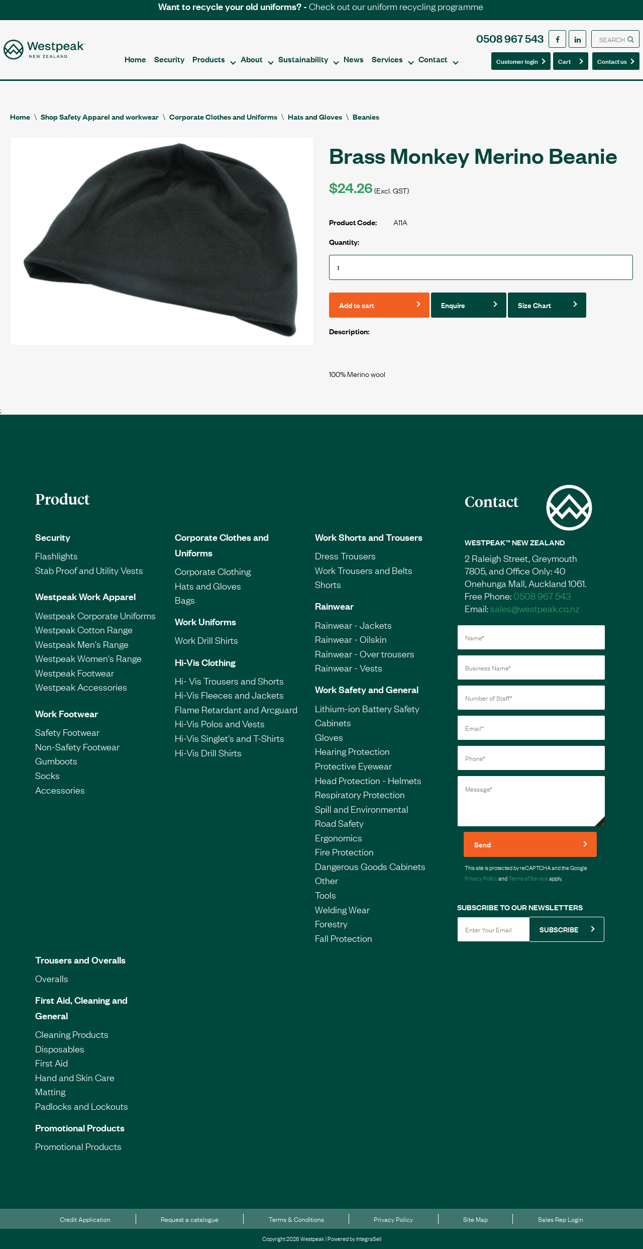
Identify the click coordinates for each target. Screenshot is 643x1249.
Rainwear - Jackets (353, 625)
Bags (185, 600)
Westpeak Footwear (74, 672)
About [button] (252, 58)
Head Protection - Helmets (368, 780)
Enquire (453, 305)
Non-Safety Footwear (77, 746)
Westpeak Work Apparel (85, 596)
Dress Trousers (345, 555)
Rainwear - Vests (348, 667)
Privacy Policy (481, 878)
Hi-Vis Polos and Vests (220, 723)
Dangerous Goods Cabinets (370, 866)
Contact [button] (433, 58)
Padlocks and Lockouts (81, 1106)
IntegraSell (368, 1238)
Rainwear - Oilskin (351, 639)
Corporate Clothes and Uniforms (223, 116)
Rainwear (334, 605)
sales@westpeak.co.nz (534, 608)
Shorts (328, 584)
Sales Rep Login (560, 1219)
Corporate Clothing (213, 571)
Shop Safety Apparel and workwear (100, 116)
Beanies (366, 116)
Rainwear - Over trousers (364, 653)
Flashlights (56, 555)
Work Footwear (66, 713)
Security (169, 58)
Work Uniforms (205, 621)
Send (482, 844)
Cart (567, 60)
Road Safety (339, 823)
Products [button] (208, 58)
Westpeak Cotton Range (84, 629)
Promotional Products (80, 1127)
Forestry (331, 923)
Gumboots (56, 760)
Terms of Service (528, 878)
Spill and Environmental (361, 809)
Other (326, 880)
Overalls (51, 978)
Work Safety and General (366, 689)
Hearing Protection (352, 751)
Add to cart (356, 305)
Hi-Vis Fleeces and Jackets (229, 695)
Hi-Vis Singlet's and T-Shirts (229, 738)
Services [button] (387, 58)
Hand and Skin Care (75, 1077)
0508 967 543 (510, 38)
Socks (47, 775)
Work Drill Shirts (206, 640)
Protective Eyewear (353, 765)
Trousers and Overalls (80, 959)
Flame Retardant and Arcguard (236, 709)
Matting (50, 1091)
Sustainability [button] (303, 58)
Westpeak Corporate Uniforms (95, 615)
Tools (325, 895)
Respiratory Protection (360, 794)
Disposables (59, 1048)
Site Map (475, 1219)
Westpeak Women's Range (88, 658)
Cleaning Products (72, 1034)
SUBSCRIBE (559, 929)
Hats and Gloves (315, 116)
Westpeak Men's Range (82, 644)
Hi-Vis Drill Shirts (208, 752)
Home (135, 58)
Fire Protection (344, 851)
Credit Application (85, 1219)
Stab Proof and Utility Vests (89, 570)
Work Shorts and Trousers (368, 536)
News (354, 58)
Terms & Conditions (296, 1219)
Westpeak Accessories (81, 687)
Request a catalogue (190, 1219)
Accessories (60, 790)
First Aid (51, 1062)
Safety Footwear (67, 732)
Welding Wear (342, 909)
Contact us (612, 60)
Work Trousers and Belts (363, 570)
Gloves (329, 737)
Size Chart (534, 305)
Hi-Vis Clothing (205, 661)
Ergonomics (338, 837)
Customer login (517, 61)
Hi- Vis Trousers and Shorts (229, 681)
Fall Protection (343, 938)
